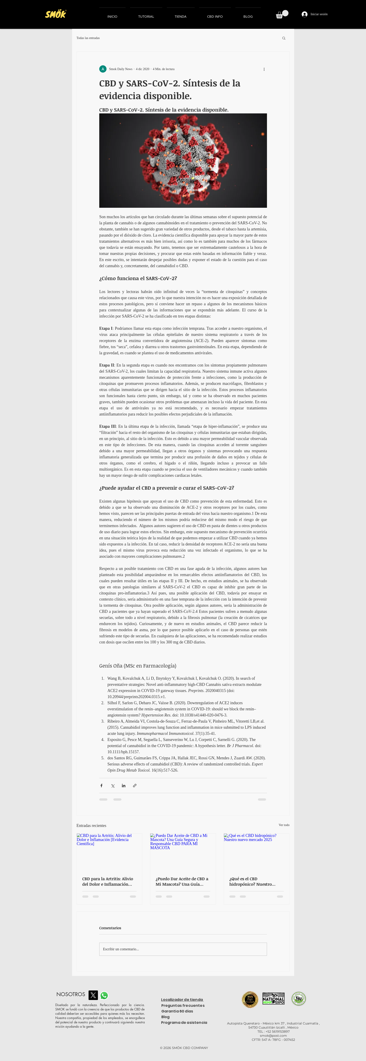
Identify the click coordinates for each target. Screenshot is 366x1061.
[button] (282, 14)
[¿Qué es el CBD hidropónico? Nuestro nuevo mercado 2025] (256, 852)
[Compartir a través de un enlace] (135, 785)
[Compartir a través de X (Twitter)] (112, 785)
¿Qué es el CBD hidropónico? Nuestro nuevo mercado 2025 (250, 881)
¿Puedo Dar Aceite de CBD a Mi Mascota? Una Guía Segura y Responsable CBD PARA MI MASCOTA (182, 881)
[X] (93, 995)
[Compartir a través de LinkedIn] (123, 785)
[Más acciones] (264, 69)
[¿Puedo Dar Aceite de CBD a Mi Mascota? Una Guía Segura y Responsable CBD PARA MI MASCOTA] (183, 852)
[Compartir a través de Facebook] (101, 785)
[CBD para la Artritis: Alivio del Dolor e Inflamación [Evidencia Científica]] (109, 852)
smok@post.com (273, 1036)
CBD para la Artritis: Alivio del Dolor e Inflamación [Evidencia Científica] (107, 881)
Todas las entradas (88, 38)
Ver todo (284, 825)
